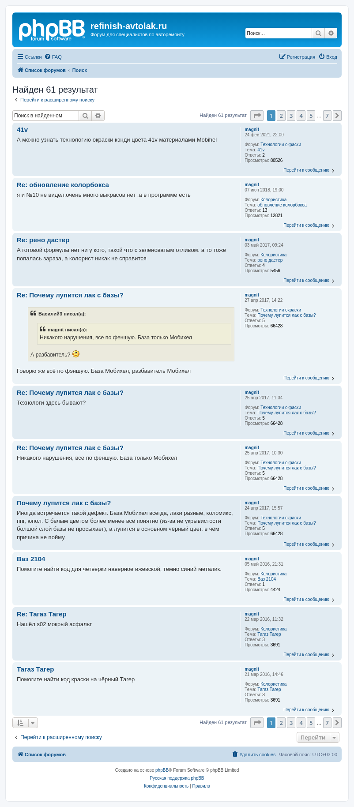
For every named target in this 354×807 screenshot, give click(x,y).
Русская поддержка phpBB (177, 778)
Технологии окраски (280, 144)
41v (260, 149)
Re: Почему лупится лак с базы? (70, 295)
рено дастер (269, 260)
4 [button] (300, 116)
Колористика (273, 199)
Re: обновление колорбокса (63, 184)
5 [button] (311, 116)
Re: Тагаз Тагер (42, 614)
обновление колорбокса (282, 205)
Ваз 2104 (266, 579)
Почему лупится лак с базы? (286, 315)
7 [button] (327, 116)
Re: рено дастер (43, 240)
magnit (252, 129)
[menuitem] (53, 57)
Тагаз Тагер (269, 634)
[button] (257, 115)
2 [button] (280, 116)
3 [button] (291, 116)
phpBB (162, 770)
